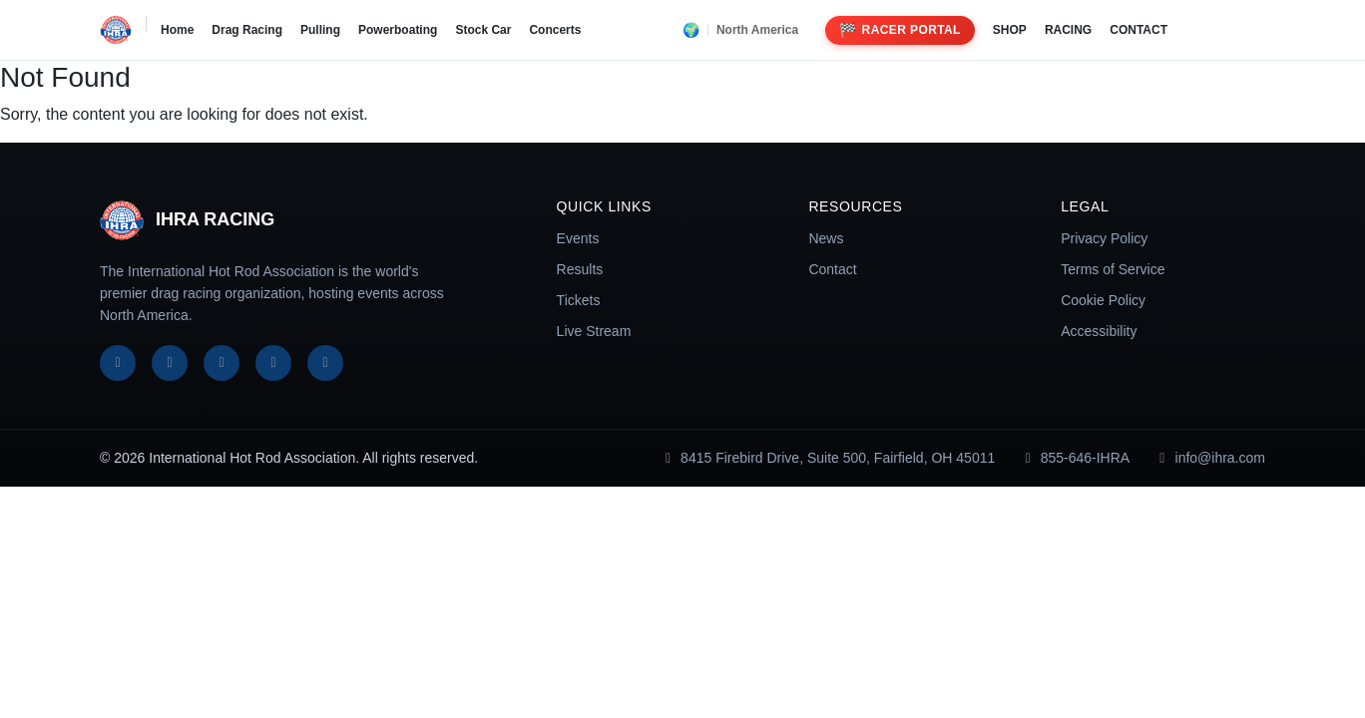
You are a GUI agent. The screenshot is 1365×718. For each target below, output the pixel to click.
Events (578, 238)
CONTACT (1138, 30)
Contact (832, 269)
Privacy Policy (1104, 238)
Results (580, 269)
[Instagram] (221, 363)
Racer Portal (900, 30)
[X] (170, 363)
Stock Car (483, 30)
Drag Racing (247, 30)
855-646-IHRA (1074, 458)
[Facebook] (118, 363)
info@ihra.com (1209, 458)
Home (177, 30)
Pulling (320, 30)
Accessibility (1099, 331)
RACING (1068, 30)
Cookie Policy (1103, 300)
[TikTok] (325, 363)
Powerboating (397, 30)
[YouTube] (273, 363)
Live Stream (594, 331)
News (825, 238)
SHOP (1010, 30)
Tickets (579, 300)
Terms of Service (1112, 269)
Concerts (555, 30)
